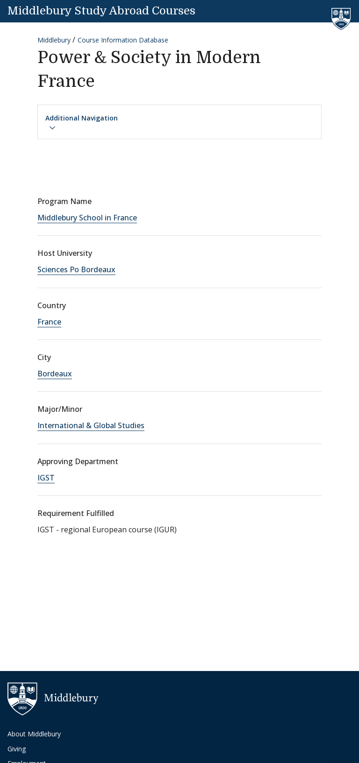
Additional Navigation (81, 122)
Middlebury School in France (87, 217)
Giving (16, 748)
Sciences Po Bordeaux (76, 269)
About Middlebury (34, 733)
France (49, 322)
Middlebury (54, 39)
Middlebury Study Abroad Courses (101, 10)
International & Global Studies (90, 425)
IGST (46, 478)
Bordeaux (54, 373)
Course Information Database (123, 39)
